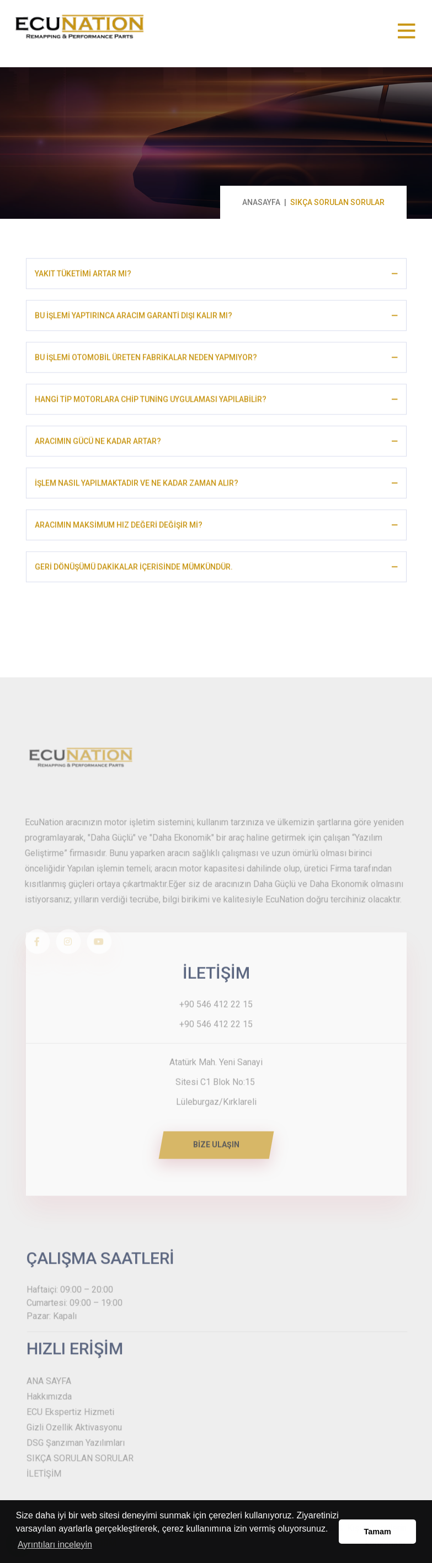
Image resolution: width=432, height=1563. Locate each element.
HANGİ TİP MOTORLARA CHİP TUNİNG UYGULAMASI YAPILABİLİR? (150, 401)
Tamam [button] (377, 1531)
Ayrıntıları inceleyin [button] (55, 1544)
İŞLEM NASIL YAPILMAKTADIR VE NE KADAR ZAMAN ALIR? (136, 485)
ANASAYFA (261, 202)
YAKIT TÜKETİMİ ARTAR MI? (83, 276)
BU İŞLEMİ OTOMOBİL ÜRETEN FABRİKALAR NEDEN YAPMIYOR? (146, 359)
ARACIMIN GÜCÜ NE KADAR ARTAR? (98, 443)
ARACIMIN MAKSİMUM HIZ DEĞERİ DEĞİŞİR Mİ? (118, 527)
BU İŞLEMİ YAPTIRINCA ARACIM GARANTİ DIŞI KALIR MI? (133, 318)
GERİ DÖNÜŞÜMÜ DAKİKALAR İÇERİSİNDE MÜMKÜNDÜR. (134, 569)
